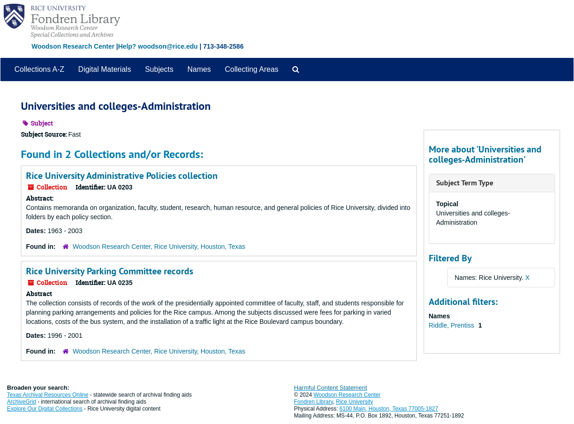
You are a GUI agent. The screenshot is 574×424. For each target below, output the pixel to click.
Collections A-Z (39, 69)
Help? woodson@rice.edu (158, 46)
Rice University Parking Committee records (109, 271)
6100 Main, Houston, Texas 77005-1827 (389, 408)
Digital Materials (104, 69)
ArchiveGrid (21, 402)
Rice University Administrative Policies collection (122, 176)
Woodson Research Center (73, 46)
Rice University (354, 402)
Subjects (159, 69)
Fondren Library (313, 402)
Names (199, 69)
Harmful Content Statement (331, 387)
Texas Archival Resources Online (47, 395)
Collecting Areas (251, 69)
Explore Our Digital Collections (45, 408)
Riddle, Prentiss (452, 325)
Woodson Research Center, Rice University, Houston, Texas (159, 246)
